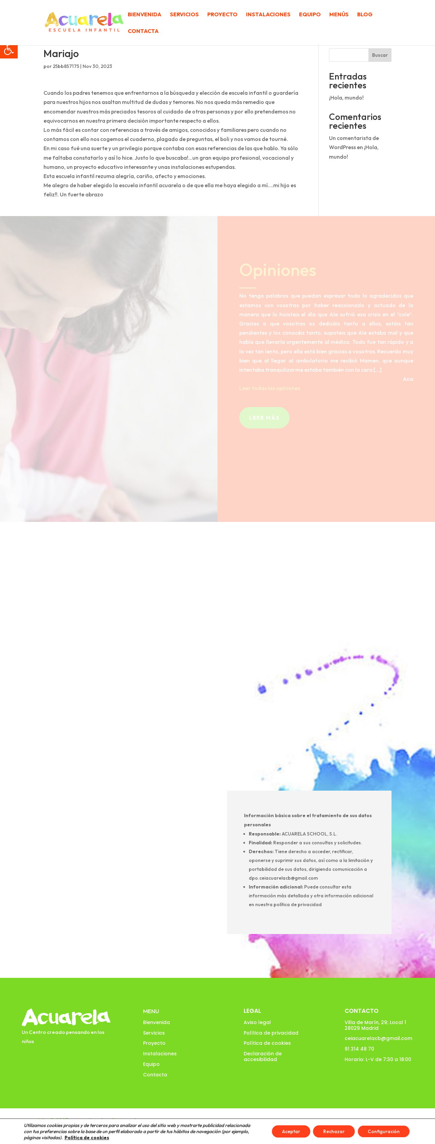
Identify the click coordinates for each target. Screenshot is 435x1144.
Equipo (310, 15)
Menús (339, 15)
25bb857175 (66, 66)
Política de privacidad (271, 1032)
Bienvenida (144, 15)
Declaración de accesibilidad (263, 1056)
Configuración (384, 1131)
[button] (9, 49)
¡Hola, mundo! (346, 97)
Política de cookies (267, 1043)
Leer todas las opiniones (269, 388)
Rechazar (334, 1131)
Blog (364, 15)
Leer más (264, 418)
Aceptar (291, 1131)
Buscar (380, 55)
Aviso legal (257, 1022)
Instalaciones (268, 15)
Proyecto (222, 15)
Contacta (143, 31)
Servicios (184, 15)
